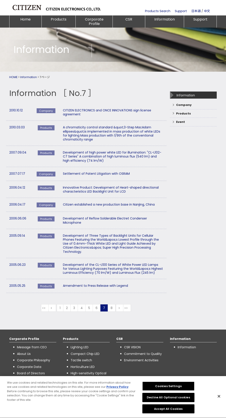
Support (181, 11)
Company (184, 105)
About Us (24, 354)
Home (25, 19)
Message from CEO (32, 347)
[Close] (219, 398)
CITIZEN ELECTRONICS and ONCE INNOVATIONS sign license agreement (107, 112)
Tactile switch (81, 360)
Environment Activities (141, 360)
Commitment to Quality (143, 354)
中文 (207, 11)
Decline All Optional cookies (168, 399)
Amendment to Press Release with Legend (95, 285)
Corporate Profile (94, 21)
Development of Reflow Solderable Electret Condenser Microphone (105, 220)
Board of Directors (31, 373)
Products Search (157, 11)
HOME (13, 77)
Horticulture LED (83, 367)
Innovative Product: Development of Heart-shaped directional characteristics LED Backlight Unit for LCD (111, 189)
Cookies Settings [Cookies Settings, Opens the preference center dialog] (168, 388)
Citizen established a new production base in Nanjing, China (109, 204)
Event (180, 122)
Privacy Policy (117, 388)
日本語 (196, 11)
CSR (128, 19)
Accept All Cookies (168, 411)
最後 (127, 308)
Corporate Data (29, 367)
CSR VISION (132, 347)
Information (164, 19)
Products (58, 19)
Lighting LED (80, 347)
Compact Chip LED (85, 354)
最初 (45, 308)
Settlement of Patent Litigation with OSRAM (96, 173)
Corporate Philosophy (33, 360)
